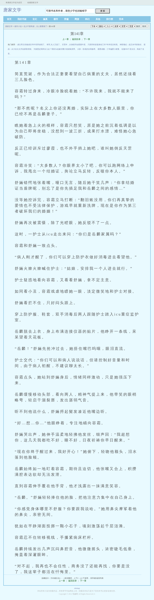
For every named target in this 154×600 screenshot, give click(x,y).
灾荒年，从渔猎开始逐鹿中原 (73, 45)
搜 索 (102, 11)
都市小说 (18, 26)
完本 (121, 19)
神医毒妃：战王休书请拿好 (130, 45)
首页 (9, 19)
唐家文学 (12, 9)
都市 (56, 19)
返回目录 (76, 39)
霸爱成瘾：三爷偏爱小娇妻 (108, 49)
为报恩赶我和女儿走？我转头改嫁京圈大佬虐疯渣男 (54, 49)
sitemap (77, 588)
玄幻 (34, 19)
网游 (77, 19)
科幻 (87, 19)
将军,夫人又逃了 (53, 45)
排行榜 (109, 19)
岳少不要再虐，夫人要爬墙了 (35, 26)
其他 (98, 19)
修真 (45, 19)
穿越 (66, 19)
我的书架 (21, 19)
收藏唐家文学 (32, 3)
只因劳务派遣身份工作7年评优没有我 (102, 45)
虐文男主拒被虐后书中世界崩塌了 (30, 45)
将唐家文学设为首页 (14, 3)
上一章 (65, 39)
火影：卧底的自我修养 (86, 49)
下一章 (87, 39)
